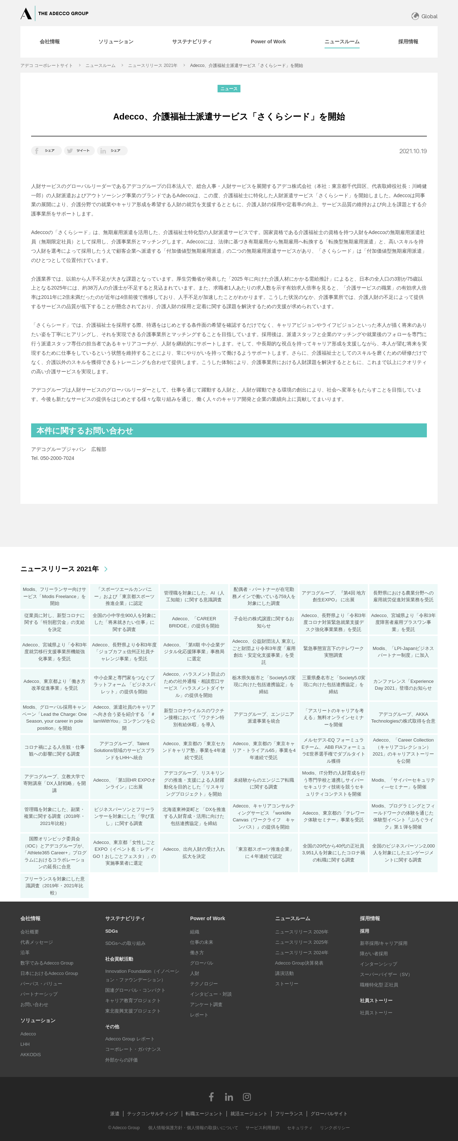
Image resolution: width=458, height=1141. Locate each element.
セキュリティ (300, 1127)
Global (430, 16)
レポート (199, 1015)
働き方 (197, 952)
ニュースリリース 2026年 (302, 931)
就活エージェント (249, 1113)
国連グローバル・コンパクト (135, 990)
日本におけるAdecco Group (49, 973)
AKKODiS (30, 1054)
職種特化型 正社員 (379, 984)
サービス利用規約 (262, 1127)
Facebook (211, 1096)
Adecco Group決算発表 (299, 963)
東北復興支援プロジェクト (133, 1011)
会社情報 (30, 918)
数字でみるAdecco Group (46, 963)
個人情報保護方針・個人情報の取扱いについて (193, 1127)
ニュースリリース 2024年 (302, 952)
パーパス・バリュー (41, 983)
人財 (194, 973)
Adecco (28, 1033)
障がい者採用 (374, 953)
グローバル (201, 963)
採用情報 (370, 918)
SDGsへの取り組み (125, 943)
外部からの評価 (121, 1060)
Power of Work (207, 918)
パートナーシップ (39, 994)
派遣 (115, 1113)
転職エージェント (204, 1113)
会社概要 (29, 931)
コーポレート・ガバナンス (133, 1049)
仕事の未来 (201, 942)
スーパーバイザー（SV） (386, 974)
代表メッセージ (36, 942)
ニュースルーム (101, 65)
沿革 (25, 952)
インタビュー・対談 (211, 994)
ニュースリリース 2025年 (302, 942)
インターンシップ (378, 964)
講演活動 (284, 973)
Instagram (247, 1096)
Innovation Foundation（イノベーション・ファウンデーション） (142, 975)
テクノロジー (204, 983)
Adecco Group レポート (130, 1039)
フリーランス (289, 1113)
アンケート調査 (206, 1004)
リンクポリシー (335, 1127)
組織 (194, 931)
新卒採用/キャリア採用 (384, 943)
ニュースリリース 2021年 (152, 65)
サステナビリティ (125, 918)
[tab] (49, 42)
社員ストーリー (376, 1012)
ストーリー (286, 983)
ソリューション (37, 1020)
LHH (25, 1044)
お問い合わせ (34, 1004)
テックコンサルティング (152, 1113)
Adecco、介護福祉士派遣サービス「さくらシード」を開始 (246, 65)
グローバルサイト (329, 1113)
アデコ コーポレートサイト (46, 65)
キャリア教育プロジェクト (133, 1000)
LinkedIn (229, 1096)
